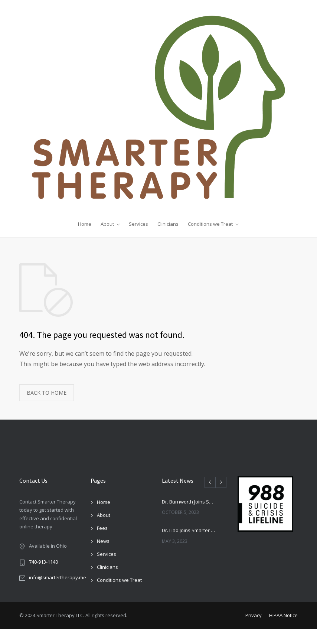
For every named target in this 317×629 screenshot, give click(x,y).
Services (138, 224)
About (107, 224)
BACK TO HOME (46, 392)
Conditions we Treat (210, 224)
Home (84, 224)
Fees (102, 528)
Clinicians (168, 224)
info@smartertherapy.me (57, 577)
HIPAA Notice (283, 615)
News (103, 541)
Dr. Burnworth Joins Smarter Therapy (189, 501)
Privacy (253, 615)
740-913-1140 (43, 561)
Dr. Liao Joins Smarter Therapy (189, 530)
